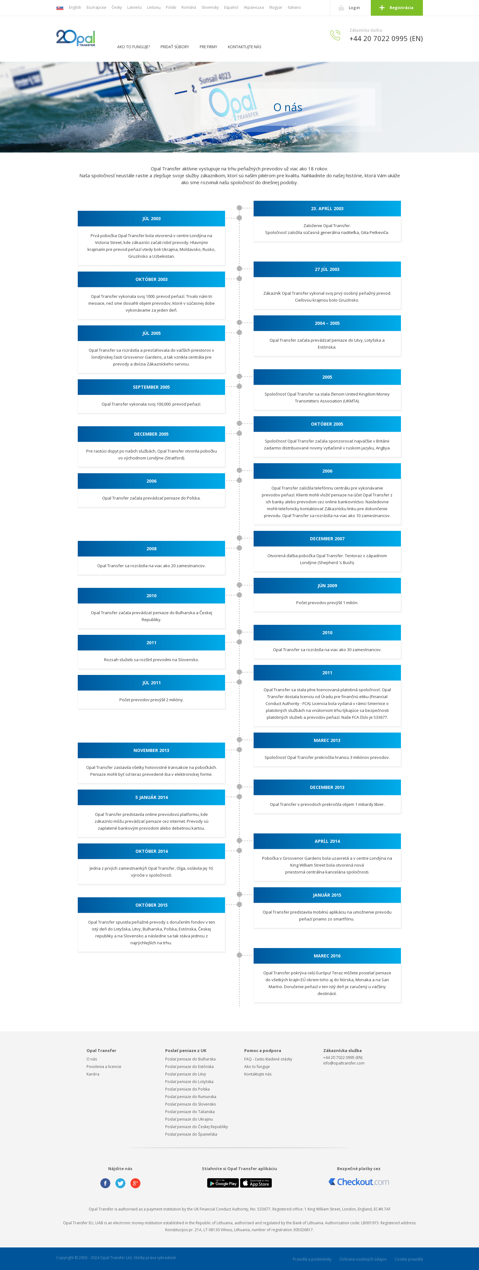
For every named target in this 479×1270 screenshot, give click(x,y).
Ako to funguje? (133, 46)
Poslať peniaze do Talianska (190, 1111)
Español (231, 7)
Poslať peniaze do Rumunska (190, 1096)
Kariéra (93, 1074)
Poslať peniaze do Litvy (185, 1074)
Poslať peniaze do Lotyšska (189, 1081)
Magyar (275, 7)
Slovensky (210, 7)
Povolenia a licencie (104, 1066)
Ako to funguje (257, 1066)
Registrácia (401, 7)
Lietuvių (154, 7)
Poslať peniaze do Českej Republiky (196, 1126)
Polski (171, 7)
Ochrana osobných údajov (363, 1259)
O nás (92, 1059)
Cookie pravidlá (409, 1259)
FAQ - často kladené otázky (268, 1059)
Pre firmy (208, 46)
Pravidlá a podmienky (312, 1259)
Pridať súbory (175, 46)
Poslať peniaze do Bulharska (190, 1059)
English (75, 7)
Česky (117, 7)
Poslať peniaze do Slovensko (190, 1104)
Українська (254, 7)
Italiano (294, 7)
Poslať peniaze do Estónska (189, 1066)
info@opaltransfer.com (344, 1063)
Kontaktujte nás (244, 46)
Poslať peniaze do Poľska (187, 1089)
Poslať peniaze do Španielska (191, 1134)
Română (189, 7)
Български (96, 7)
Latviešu (134, 7)
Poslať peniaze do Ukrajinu (189, 1119)
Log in (354, 7)
